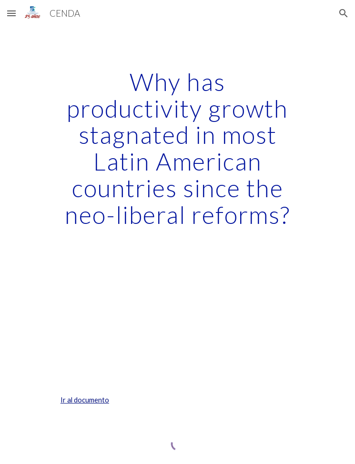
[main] (177, 148)
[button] (11, 13)
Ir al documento (85, 400)
